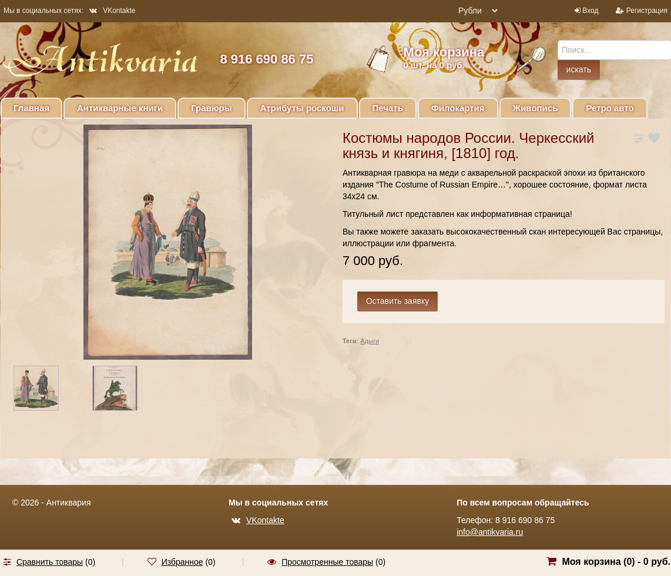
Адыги (369, 340)
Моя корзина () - (616, 562)
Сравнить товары (49, 562)
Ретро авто (609, 108)
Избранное (182, 562)
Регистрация (646, 10)
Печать (388, 108)
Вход (590, 10)
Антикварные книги (120, 108)
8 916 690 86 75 (266, 59)
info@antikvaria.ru (490, 532)
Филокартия (458, 108)
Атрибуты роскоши (302, 108)
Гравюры (211, 108)
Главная (31, 108)
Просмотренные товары (327, 562)
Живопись (535, 108)
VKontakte (112, 10)
